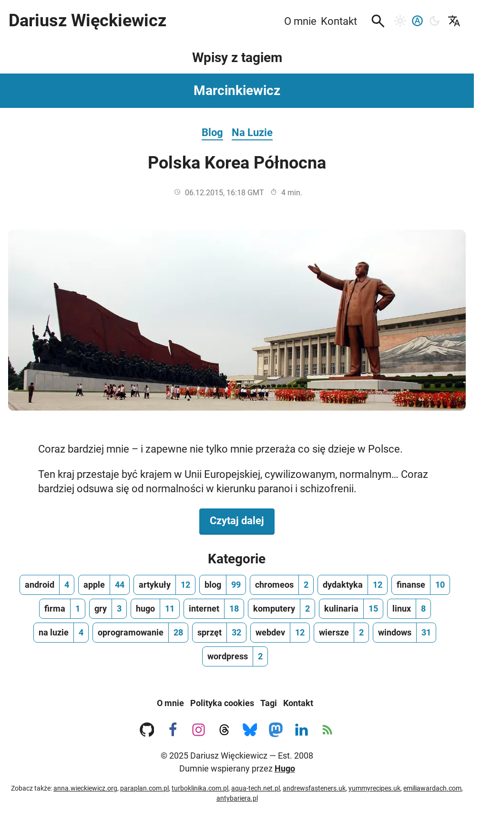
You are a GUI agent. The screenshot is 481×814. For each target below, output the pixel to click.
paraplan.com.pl (144, 788)
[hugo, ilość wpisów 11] (155, 609)
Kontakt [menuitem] (339, 21)
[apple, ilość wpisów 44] (104, 585)
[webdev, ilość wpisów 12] (280, 633)
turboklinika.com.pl (200, 788)
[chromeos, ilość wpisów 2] (282, 585)
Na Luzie (252, 132)
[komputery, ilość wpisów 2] (281, 609)
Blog (212, 132)
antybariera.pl (237, 798)
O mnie (170, 703)
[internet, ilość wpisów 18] (214, 609)
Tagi (268, 703)
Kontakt (298, 703)
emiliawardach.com (432, 788)
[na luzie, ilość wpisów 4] (61, 633)
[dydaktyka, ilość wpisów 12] (352, 585)
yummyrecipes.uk (374, 788)
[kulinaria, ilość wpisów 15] (351, 609)
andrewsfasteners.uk (314, 788)
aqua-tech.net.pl (255, 788)
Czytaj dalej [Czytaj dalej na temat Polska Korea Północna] (242, 520)
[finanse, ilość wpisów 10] (420, 585)
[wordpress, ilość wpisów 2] (235, 656)
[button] (378, 21)
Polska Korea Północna (237, 163)
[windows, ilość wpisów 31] (404, 633)
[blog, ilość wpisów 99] (222, 585)
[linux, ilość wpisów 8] (409, 609)
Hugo (285, 768)
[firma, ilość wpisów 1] (62, 609)
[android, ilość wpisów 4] (47, 585)
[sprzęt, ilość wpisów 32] (219, 633)
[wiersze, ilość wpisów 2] (341, 633)
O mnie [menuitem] (300, 21)
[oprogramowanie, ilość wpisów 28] (140, 633)
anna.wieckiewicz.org (85, 788)
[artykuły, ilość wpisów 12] (164, 585)
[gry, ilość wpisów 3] (108, 609)
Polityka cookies (222, 703)
